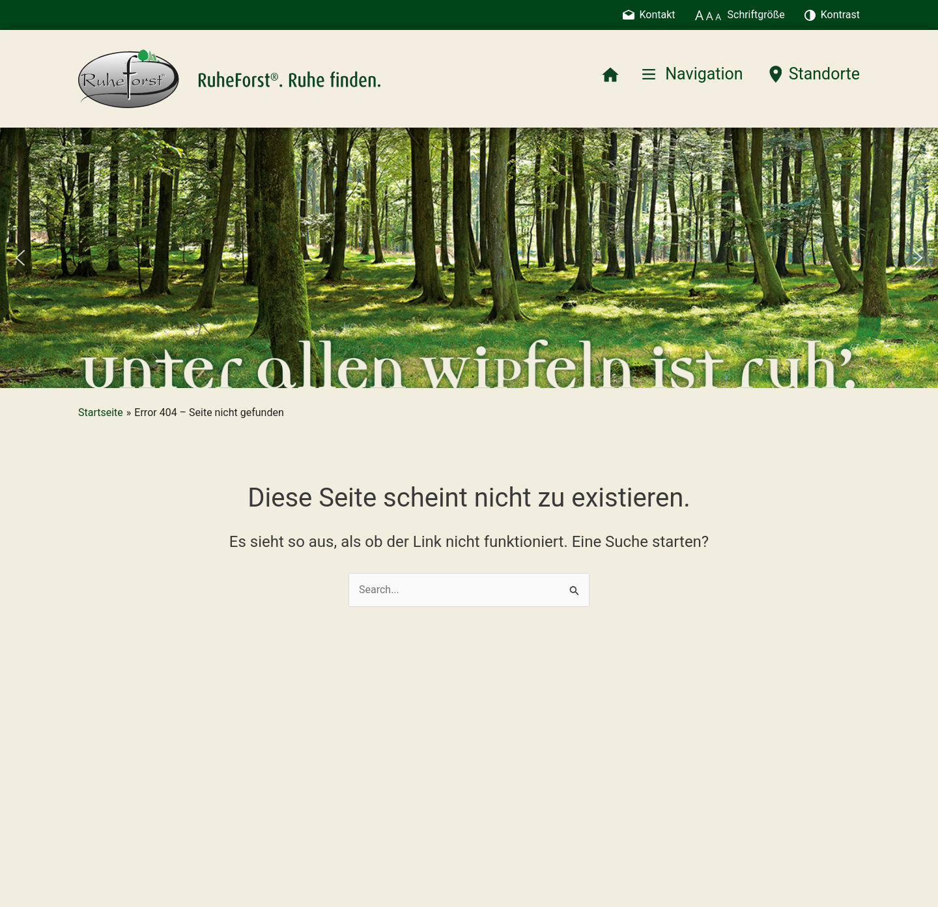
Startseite (100, 412)
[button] (20, 257)
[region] (469, 258)
